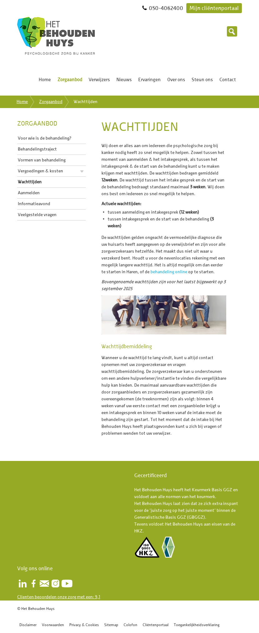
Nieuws (124, 79)
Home (45, 79)
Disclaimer (28, 624)
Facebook (33, 583)
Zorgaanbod (69, 79)
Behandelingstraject (37, 149)
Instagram (55, 583)
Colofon (130, 624)
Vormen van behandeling (42, 160)
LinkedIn (22, 583)
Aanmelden (29, 192)
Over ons (176, 79)
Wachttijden (30, 182)
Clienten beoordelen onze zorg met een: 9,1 (58, 597)
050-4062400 (166, 8)
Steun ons (202, 79)
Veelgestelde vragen (37, 214)
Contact (227, 79)
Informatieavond (34, 203)
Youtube (66, 583)
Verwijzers (99, 79)
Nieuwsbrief (44, 583)
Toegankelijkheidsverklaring (196, 624)
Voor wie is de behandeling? (44, 138)
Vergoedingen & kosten (40, 171)
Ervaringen (149, 79)
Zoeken (232, 31)
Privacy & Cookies (84, 624)
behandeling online (168, 271)
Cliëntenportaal (156, 624)
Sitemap (111, 624)
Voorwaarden (53, 624)
